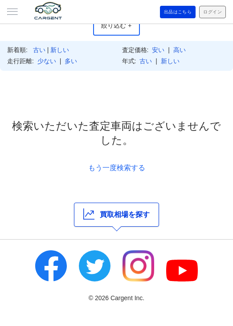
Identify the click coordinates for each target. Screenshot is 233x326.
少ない (46, 61)
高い (179, 49)
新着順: (17, 49)
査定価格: (135, 49)
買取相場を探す (116, 214)
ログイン (212, 11)
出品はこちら (178, 11)
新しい (59, 49)
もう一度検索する (116, 167)
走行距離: (20, 61)
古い (39, 49)
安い (158, 49)
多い (71, 61)
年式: (129, 61)
